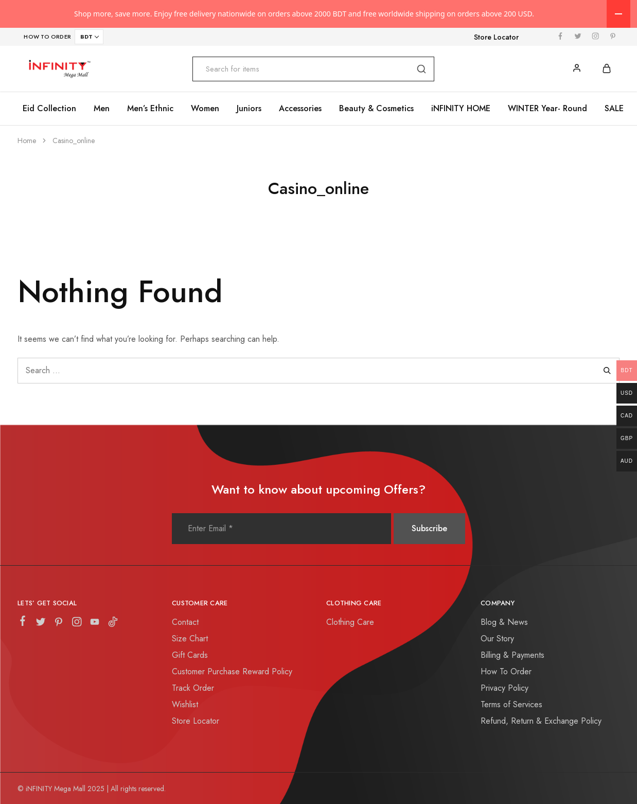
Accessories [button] (300, 108)
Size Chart (190, 638)
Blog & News (504, 622)
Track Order (193, 688)
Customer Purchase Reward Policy (232, 671)
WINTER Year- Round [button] (547, 108)
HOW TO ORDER (48, 36)
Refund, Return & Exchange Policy (541, 721)
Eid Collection (49, 108)
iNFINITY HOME (460, 108)
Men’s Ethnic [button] (150, 108)
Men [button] (102, 108)
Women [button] (205, 108)
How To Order (506, 671)
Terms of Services (511, 704)
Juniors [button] (249, 108)
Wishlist (185, 704)
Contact (185, 622)
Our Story (497, 638)
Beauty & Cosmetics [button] (376, 108)
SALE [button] (614, 108)
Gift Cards (190, 655)
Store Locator (496, 37)
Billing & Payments (512, 655)
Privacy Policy (504, 688)
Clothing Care (350, 622)
